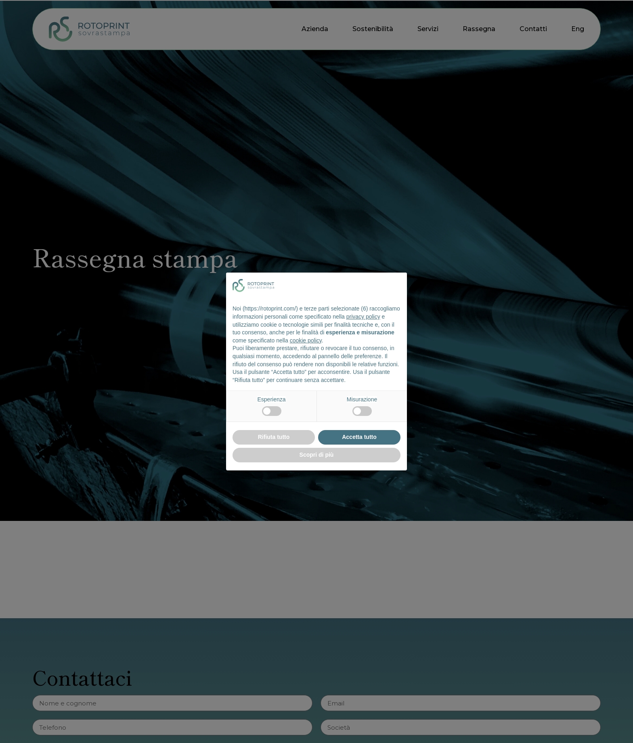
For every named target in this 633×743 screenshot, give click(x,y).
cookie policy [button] (306, 340)
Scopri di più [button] (317, 454)
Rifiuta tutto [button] (274, 437)
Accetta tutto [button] (359, 437)
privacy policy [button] (363, 316)
